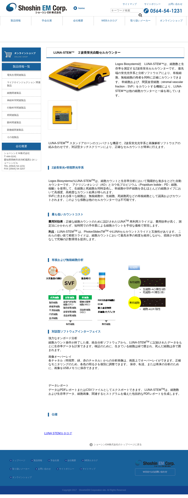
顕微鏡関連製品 (15, 129)
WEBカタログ (109, 20)
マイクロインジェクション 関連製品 (24, 84)
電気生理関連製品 (16, 75)
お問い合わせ (175, 4)
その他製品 (13, 137)
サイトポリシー (152, 4)
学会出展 (47, 20)
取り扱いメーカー (140, 20)
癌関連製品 (13, 115)
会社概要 (78, 20)
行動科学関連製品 (16, 107)
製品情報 (16, 20)
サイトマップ (130, 4)
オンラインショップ (171, 20)
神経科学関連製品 (16, 100)
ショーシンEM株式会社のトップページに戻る (117, 444)
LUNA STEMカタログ (58, 433)
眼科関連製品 (14, 122)
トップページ (18, 460)
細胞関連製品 (14, 93)
